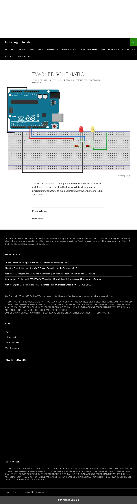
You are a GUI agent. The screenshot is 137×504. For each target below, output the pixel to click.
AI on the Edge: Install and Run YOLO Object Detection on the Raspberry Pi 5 (41, 268)
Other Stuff (22, 57)
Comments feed (12, 342)
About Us (9, 49)
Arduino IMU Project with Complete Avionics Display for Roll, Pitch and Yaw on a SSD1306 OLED (51, 273)
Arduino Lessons (26, 49)
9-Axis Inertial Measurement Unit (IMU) (118, 49)
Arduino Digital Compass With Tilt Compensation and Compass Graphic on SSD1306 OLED (48, 284)
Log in (7, 331)
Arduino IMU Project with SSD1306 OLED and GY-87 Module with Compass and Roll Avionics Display (53, 279)
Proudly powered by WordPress (31, 492)
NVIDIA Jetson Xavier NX (48, 49)
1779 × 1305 (56, 80)
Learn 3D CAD (68, 49)
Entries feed (10, 337)
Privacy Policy (10, 492)
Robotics (9, 57)
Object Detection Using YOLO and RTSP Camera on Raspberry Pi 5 (36, 262)
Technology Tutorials (17, 42)
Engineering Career (88, 49)
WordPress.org (12, 348)
